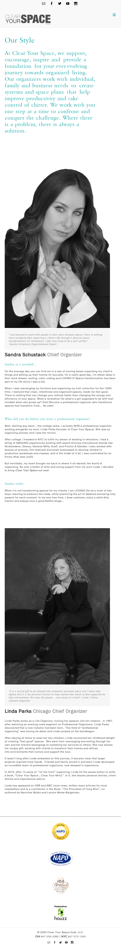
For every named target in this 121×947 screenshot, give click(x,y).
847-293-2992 (50, 936)
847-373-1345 (77, 936)
